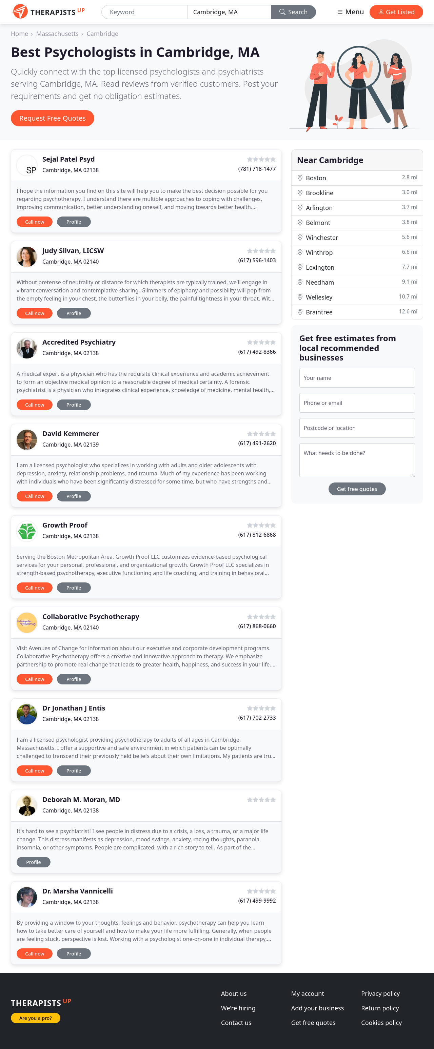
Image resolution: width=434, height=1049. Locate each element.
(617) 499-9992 (257, 900)
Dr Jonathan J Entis (73, 708)
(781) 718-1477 (257, 168)
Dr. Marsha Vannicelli (77, 891)
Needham (357, 282)
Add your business (317, 1008)
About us (234, 993)
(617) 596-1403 (257, 260)
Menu (350, 11)
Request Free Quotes (52, 118)
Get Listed (396, 12)
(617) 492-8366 (257, 351)
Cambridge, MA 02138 (70, 170)
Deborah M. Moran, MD (81, 799)
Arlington (357, 207)
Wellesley (357, 297)
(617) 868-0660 (257, 626)
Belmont (357, 222)
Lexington (357, 267)
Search (293, 12)
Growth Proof (64, 525)
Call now (34, 222)
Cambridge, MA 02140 (70, 261)
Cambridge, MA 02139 (70, 444)
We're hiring (238, 1008)
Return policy (380, 1008)
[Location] (229, 12)
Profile (73, 222)
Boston (357, 177)
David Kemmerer (70, 433)
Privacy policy (380, 993)
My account (307, 993)
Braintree (357, 312)
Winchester (357, 237)
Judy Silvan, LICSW (73, 250)
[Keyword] (144, 12)
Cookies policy (381, 1023)
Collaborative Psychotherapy (90, 616)
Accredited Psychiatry (79, 342)
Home (19, 33)
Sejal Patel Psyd (68, 159)
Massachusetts (57, 33)
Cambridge (102, 33)
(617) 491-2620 (257, 443)
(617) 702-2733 (257, 717)
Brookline (357, 192)
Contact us (236, 1023)
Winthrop (357, 252)
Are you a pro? (35, 1018)
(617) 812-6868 (257, 534)
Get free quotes (357, 489)
